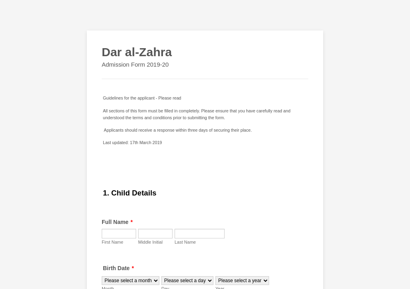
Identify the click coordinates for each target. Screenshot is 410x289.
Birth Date (118, 268)
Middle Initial (150, 242)
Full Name (117, 222)
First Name (112, 242)
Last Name (185, 242)
